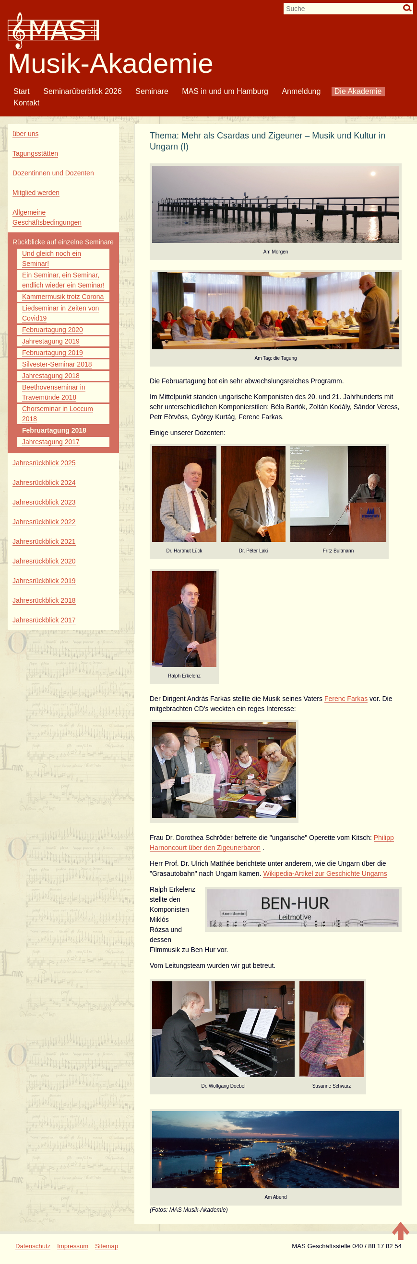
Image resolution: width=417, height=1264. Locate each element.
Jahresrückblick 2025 (44, 463)
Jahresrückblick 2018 (44, 600)
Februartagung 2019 (52, 352)
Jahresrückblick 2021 (44, 541)
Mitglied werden (36, 192)
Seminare (151, 91)
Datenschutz (32, 1246)
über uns (25, 134)
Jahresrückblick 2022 (44, 522)
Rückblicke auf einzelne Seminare (63, 242)
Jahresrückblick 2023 (44, 502)
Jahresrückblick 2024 (44, 482)
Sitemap (106, 1246)
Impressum (72, 1246)
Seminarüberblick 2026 (82, 91)
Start (21, 91)
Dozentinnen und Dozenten (53, 173)
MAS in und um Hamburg (225, 91)
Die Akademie (358, 91)
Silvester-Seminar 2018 (57, 364)
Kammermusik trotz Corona (63, 296)
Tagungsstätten (35, 153)
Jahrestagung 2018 (51, 375)
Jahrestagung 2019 (51, 341)
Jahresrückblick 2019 (44, 581)
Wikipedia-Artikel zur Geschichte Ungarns (325, 873)
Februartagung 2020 (52, 329)
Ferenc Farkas (346, 698)
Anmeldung (301, 91)
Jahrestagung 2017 (51, 442)
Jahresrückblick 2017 (44, 620)
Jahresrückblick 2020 (44, 561)
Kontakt (26, 103)
